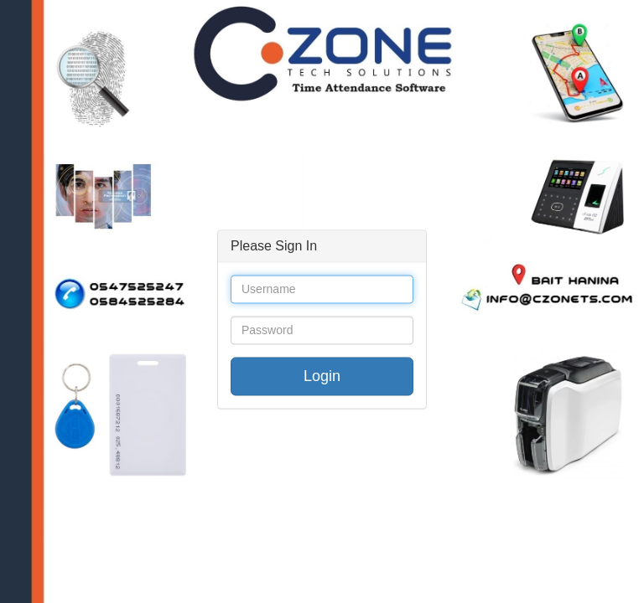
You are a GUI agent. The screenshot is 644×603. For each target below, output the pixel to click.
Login (322, 376)
